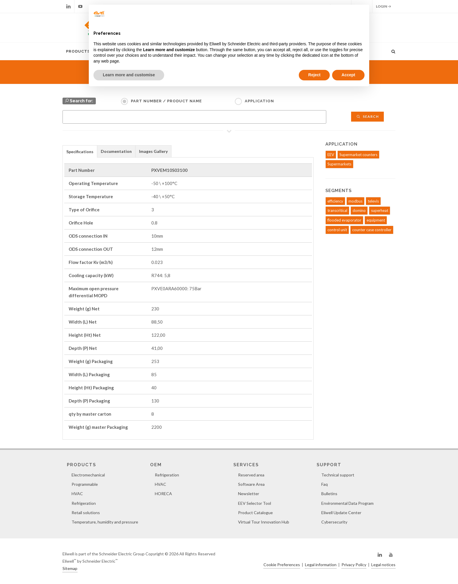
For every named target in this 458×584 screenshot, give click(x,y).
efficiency (335, 201)
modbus (355, 201)
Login (383, 6)
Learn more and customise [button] (129, 74)
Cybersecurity (334, 521)
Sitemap (70, 568)
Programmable (85, 484)
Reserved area (251, 474)
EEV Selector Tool (254, 503)
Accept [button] (348, 74)
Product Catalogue (255, 512)
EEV (330, 154)
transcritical (337, 210)
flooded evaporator (344, 220)
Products (78, 51)
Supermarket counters (358, 154)
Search (367, 116)
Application (259, 101)
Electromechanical (88, 474)
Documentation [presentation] (116, 151)
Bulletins (329, 493)
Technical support (337, 474)
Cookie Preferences (281, 564)
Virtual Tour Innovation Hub (263, 521)
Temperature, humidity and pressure (105, 521)
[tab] (80, 151)
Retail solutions (86, 512)
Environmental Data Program (347, 503)
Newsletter (248, 493)
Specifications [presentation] (79, 151)
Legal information (320, 564)
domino (359, 210)
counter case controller (371, 229)
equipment (376, 220)
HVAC (77, 493)
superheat (379, 210)
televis (373, 201)
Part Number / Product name (166, 101)
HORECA (163, 493)
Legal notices (383, 564)
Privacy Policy (353, 564)
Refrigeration (84, 503)
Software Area (251, 484)
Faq (324, 484)
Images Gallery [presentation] (153, 151)
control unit (337, 229)
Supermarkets (339, 164)
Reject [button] (314, 74)
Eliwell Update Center (341, 512)
